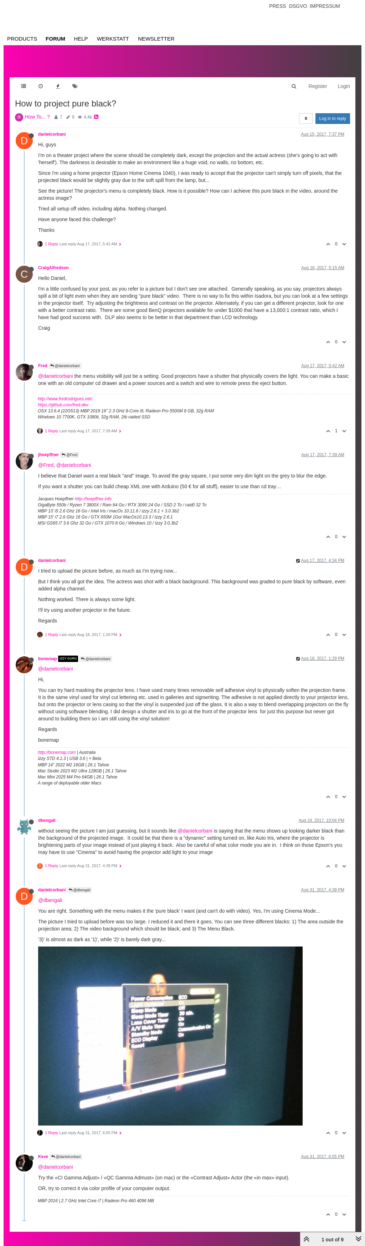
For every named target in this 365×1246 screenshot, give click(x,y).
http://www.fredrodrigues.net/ (65, 398)
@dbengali (80, 890)
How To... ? (37, 117)
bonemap (47, 658)
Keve (43, 1156)
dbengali (47, 820)
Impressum (325, 6)
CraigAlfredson (53, 267)
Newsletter (156, 39)
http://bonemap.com (57, 752)
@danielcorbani (64, 366)
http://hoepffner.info (93, 498)
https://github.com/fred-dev (63, 404)
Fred (42, 365)
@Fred (69, 455)
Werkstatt (113, 39)
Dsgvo (298, 6)
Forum (55, 39)
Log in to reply (332, 118)
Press (277, 6)
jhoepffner (48, 454)
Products (22, 39)
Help (81, 39)
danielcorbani (52, 134)
